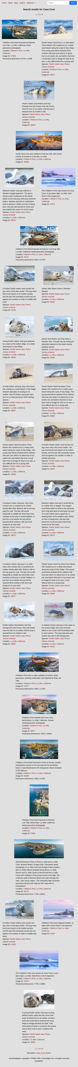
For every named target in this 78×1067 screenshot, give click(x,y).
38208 (26, 776)
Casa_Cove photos (43, 1053)
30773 (26, 891)
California (6, 53)
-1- (36, 15)
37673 (26, 981)
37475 (52, 204)
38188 (26, 162)
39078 (32, 125)
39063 (32, 1042)
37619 (52, 934)
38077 (32, 731)
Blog (16, 3)
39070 (52, 469)
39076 (13, 220)
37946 (13, 56)
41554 (13, 310)
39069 (13, 474)
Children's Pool (16, 51)
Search (22, 3)
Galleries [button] (30, 3)
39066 (52, 358)
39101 (52, 647)
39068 (52, 416)
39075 (52, 535)
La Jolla (26, 51)
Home (4, 3)
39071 (52, 75)
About (10, 3)
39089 (52, 594)
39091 (13, 644)
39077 (13, 596)
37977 (26, 686)
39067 (13, 411)
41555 (13, 944)
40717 (26, 257)
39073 (13, 535)
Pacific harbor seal (56, 64)
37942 (32, 833)
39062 (52, 302)
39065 (13, 357)
